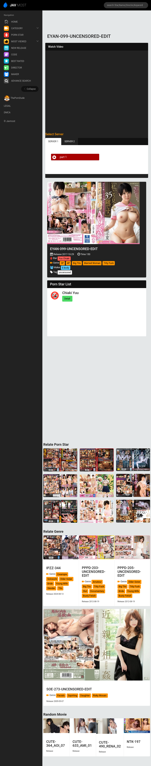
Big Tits (77, 263)
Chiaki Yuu (70, 293)
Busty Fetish (89, 595)
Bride (50, 583)
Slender (51, 588)
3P (62, 263)
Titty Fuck (109, 263)
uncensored (65, 272)
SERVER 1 (53, 141)
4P (68, 263)
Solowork (52, 579)
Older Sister (66, 579)
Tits (60, 588)
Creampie (62, 574)
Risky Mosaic (100, 695)
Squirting (72, 695)
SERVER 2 (70, 141)
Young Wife (62, 583)
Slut (85, 591)
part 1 (59, 157)
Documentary (97, 591)
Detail (67, 298)
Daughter (85, 695)
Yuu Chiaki (64, 258)
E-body (65, 267)
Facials (61, 695)
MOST (15, 5)
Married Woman (92, 263)
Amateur (97, 582)
